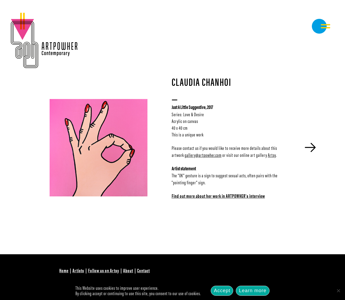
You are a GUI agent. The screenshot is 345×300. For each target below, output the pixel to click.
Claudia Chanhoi (201, 81)
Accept (222, 290)
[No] (338, 290)
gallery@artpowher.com (203, 154)
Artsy (272, 154)
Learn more (252, 290)
